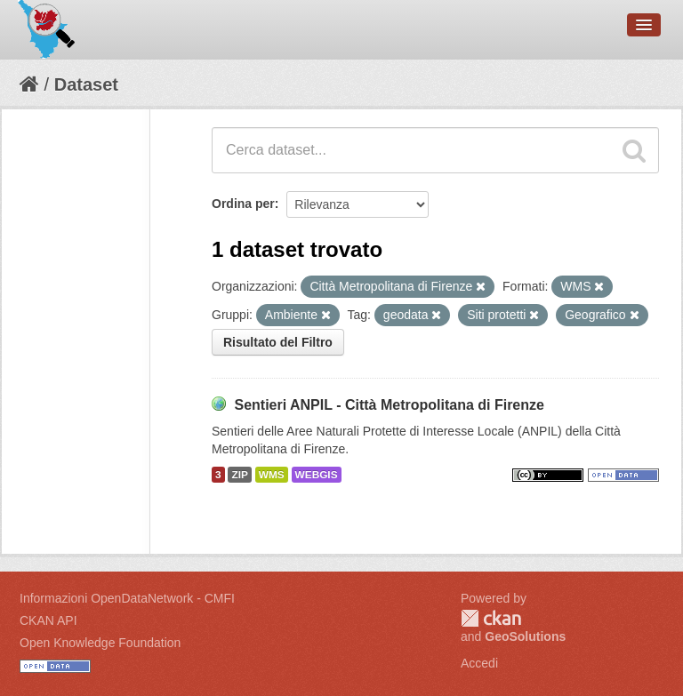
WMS (272, 474)
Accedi (479, 663)
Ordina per (243, 203)
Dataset (86, 84)
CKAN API (48, 620)
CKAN (491, 618)
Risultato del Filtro (278, 342)
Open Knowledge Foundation (100, 643)
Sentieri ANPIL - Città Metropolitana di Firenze (388, 404)
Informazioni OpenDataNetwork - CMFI (127, 598)
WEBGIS (316, 474)
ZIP (239, 474)
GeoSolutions (525, 636)
